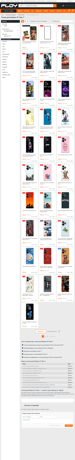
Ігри (10, 51)
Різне (10, 69)
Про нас (3, 1)
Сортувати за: (56, 21)
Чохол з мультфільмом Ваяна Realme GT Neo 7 (33, 377)
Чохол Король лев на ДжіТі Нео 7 (30, 375)
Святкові (10, 59)
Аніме (10, 43)
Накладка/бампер (8, 31)
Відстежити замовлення (30, 1)
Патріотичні (10, 56)
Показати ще (40, 331)
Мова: (70, 1)
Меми (10, 77)
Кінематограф (10, 54)
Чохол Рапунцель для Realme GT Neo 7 (31, 373)
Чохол (5, 25)
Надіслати (68, 425)
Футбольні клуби (10, 74)
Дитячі (10, 49)
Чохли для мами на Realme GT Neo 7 (31, 380)
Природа (10, 64)
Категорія (10, 24)
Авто (10, 46)
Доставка (17, 1)
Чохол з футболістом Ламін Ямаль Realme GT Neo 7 (34, 382)
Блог (22, 1)
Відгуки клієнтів (10, 1)
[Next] (55, 336)
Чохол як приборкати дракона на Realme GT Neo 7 (34, 368)
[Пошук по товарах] (45, 5)
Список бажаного (41, 1)
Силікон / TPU (7, 36)
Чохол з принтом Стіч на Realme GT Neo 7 (32, 370)
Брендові (10, 41)
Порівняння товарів (51, 1)
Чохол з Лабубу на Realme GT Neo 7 (30, 366)
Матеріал (10, 34)
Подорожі (10, 67)
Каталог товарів (9, 11)
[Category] (22, 5)
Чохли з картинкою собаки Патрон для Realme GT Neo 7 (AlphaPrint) (38, 384)
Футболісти (10, 72)
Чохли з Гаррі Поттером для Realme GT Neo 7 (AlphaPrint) (36, 387)
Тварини (10, 61)
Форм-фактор (10, 29)
